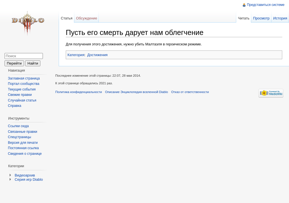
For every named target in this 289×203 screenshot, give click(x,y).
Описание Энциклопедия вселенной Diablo (136, 92)
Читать (243, 18)
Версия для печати (23, 143)
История (280, 18)
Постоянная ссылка (23, 148)
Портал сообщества (23, 84)
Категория (75, 55)
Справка (14, 106)
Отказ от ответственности (190, 92)
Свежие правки (20, 95)
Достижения (97, 55)
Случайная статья (22, 100)
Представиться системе (265, 5)
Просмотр (261, 18)
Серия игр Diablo (29, 179)
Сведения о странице (25, 154)
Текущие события (22, 89)
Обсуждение (86, 18)
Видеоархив (25, 175)
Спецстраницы (19, 137)
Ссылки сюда (18, 126)
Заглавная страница (24, 78)
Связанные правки (22, 132)
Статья (66, 18)
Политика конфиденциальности (78, 92)
